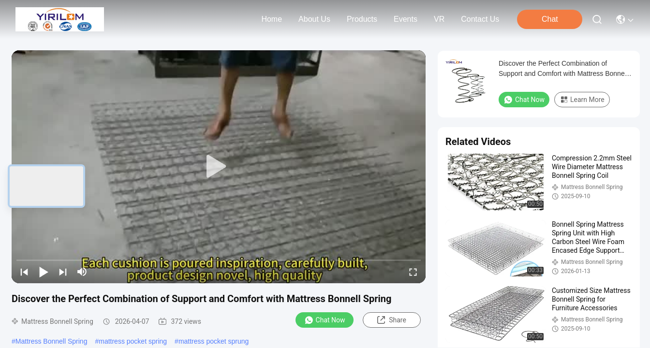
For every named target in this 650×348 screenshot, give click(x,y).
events (405, 19)
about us (314, 19)
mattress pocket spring (133, 341)
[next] (63, 271)
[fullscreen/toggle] (413, 271)
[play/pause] (43, 271)
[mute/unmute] (82, 271)
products (362, 19)
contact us (480, 19)
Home (271, 19)
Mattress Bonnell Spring (51, 341)
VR (439, 19)
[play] (219, 167)
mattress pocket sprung (213, 341)
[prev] (24, 271)
